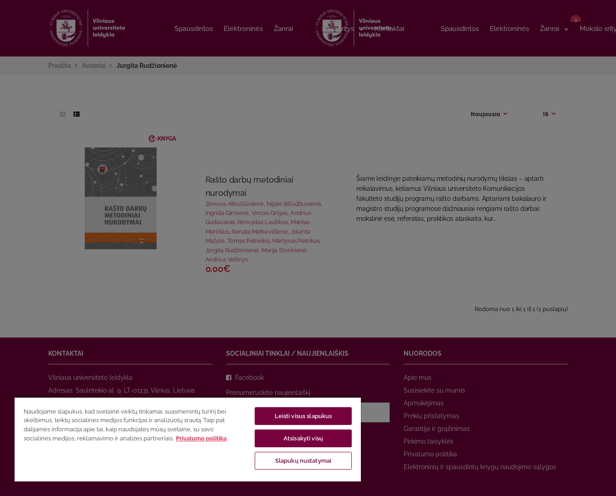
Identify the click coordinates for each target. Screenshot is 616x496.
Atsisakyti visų (303, 438)
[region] (188, 439)
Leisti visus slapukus (303, 416)
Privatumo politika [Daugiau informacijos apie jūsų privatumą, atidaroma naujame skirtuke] (201, 438)
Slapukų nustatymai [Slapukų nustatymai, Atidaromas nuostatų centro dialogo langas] (303, 460)
